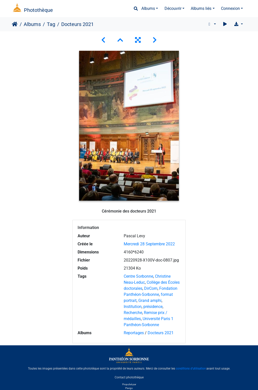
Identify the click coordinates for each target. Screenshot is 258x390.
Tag (51, 24)
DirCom (150, 288)
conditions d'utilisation (191, 368)
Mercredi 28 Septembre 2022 (149, 244)
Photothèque (38, 10)
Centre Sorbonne (138, 276)
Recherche (133, 312)
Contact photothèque (129, 377)
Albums (148, 8)
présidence (153, 306)
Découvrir (173, 8)
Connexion (230, 8)
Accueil (15, 24)
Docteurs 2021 (161, 332)
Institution (133, 306)
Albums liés (201, 8)
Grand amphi (150, 300)
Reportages (134, 332)
